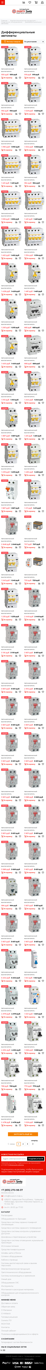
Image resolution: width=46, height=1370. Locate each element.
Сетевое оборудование (11, 1256)
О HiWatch (6, 1313)
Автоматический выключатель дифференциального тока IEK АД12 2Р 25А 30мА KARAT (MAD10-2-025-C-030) (11, 70)
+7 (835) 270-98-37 (12, 1190)
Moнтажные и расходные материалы (17, 1289)
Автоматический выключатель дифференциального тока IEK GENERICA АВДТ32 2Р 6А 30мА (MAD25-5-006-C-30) (9, 901)
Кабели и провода (9, 1260)
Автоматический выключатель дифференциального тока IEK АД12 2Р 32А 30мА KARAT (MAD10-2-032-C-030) (11, 106)
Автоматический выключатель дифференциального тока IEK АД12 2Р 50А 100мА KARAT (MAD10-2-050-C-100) (10, 612)
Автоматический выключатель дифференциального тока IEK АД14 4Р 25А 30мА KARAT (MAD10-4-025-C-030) (11, 142)
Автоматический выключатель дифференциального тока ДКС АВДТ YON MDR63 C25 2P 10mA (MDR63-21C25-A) (32, 901)
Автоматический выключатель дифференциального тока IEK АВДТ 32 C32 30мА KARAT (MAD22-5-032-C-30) (11, 431)
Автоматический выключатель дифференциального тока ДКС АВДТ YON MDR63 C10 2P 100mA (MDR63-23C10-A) (32, 648)
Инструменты (7, 1286)
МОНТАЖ (5, 1324)
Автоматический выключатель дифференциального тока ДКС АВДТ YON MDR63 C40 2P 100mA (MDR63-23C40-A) (32, 756)
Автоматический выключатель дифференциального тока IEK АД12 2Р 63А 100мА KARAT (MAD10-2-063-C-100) (10, 467)
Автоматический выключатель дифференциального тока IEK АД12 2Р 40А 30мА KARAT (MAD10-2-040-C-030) (34, 142)
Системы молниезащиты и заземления (18, 1276)
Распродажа (6, 1215)
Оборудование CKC (10, 1283)
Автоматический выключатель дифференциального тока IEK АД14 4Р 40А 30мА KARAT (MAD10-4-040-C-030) (10, 178)
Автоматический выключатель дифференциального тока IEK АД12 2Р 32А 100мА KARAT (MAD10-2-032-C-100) (33, 395)
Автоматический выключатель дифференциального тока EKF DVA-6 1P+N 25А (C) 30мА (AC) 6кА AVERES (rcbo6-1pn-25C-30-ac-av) (11, 1045)
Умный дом (6, 1279)
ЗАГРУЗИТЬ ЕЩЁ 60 (23, 1134)
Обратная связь (8, 1307)
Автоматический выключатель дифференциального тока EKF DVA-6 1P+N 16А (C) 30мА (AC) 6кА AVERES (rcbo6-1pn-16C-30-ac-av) (11, 1009)
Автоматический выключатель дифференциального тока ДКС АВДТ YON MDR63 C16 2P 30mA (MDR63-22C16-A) (32, 612)
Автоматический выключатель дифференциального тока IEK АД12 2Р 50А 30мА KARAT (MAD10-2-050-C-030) (34, 106)
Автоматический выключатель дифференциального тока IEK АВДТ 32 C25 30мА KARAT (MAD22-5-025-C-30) (11, 395)
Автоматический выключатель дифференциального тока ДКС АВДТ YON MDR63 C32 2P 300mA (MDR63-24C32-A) (32, 720)
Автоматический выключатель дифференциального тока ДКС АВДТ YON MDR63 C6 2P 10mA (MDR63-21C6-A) (32, 937)
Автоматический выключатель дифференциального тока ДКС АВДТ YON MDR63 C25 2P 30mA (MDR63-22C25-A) (9, 540)
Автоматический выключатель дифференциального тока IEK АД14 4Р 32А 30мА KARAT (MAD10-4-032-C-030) (34, 251)
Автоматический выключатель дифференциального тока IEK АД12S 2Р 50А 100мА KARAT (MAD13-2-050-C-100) (33, 467)
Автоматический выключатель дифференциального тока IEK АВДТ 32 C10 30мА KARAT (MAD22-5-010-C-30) (11, 287)
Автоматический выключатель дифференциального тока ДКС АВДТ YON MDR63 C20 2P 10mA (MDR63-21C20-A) (9, 720)
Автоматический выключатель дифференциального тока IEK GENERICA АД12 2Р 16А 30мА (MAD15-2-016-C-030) (34, 323)
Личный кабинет (8, 1331)
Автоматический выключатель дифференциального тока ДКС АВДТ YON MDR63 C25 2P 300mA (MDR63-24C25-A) (9, 792)
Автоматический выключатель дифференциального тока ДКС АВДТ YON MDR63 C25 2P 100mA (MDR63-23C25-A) (9, 756)
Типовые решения (9, 1317)
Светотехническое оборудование (16, 1272)
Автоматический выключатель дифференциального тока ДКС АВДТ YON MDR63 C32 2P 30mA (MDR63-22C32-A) (32, 792)
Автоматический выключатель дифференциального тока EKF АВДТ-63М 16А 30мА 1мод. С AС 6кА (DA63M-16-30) (10, 1118)
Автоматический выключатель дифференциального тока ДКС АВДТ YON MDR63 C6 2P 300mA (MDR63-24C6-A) (9, 937)
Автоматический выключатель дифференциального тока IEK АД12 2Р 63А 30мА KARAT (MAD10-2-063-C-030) (34, 178)
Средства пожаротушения (13, 1249)
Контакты (5, 1327)
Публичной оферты (16, 1165)
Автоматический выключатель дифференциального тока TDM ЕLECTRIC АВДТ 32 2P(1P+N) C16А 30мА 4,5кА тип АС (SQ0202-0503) (34, 540)
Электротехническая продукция (15, 1269)
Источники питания (10, 1246)
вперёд (34, 1142)
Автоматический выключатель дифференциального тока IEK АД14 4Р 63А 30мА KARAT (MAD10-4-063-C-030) (34, 214)
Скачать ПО (6, 1320)
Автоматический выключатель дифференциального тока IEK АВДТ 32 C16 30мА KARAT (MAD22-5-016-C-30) (11, 323)
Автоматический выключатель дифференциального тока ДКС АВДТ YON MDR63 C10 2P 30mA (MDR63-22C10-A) (9, 648)
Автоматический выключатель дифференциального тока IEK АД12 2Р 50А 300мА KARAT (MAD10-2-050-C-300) (33, 431)
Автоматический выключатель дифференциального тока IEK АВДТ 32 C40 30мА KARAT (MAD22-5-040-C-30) (33, 287)
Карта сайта (29, 1359)
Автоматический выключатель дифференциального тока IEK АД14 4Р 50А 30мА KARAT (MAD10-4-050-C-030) (11, 214)
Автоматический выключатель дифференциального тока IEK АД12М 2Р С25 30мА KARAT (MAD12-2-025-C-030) (10, 576)
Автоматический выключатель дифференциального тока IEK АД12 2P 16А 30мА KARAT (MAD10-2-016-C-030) (34, 70)
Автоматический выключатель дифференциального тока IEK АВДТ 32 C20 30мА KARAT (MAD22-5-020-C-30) (10, 359)
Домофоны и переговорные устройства (18, 1237)
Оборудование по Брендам (13, 1219)
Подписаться (35, 1159)
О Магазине (6, 1310)
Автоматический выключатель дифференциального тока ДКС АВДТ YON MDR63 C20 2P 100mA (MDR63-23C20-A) (9, 684)
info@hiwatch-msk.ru (13, 1196)
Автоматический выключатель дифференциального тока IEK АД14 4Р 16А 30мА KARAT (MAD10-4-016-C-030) (11, 251)
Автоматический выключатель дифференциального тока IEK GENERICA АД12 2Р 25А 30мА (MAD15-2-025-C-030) (33, 359)
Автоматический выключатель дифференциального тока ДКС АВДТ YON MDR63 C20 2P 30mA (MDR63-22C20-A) (32, 684)
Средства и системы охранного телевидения (21, 1228)
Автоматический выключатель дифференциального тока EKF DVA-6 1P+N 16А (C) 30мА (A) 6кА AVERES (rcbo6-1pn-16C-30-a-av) (10, 973)
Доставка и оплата (9, 1303)
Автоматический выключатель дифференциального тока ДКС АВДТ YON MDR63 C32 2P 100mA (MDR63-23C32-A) (32, 829)
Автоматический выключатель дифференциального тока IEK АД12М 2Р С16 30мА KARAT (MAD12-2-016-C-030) (33, 503)
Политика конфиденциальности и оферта (19, 1334)
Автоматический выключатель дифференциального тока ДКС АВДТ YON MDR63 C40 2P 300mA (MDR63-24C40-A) (33, 865)
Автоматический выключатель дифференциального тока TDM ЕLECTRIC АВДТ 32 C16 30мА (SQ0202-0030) (11, 503)
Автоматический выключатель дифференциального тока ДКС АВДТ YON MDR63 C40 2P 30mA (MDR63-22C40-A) (9, 865)
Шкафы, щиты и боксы (11, 1253)
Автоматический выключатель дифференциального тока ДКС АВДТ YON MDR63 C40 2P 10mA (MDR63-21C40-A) (9, 829)
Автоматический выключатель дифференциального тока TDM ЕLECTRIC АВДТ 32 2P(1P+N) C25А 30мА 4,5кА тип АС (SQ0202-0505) (34, 576)
